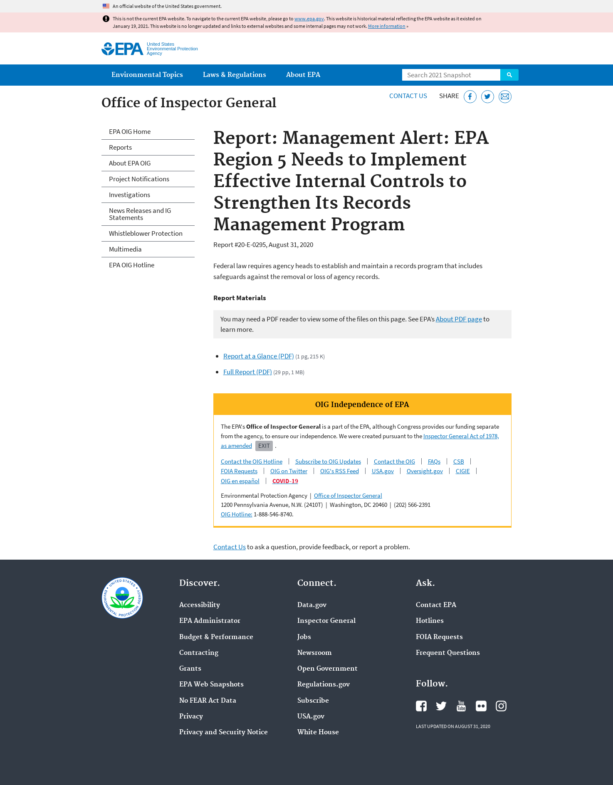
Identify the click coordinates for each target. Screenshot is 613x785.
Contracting (198, 653)
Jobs (304, 637)
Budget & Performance (216, 637)
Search (509, 75)
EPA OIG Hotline (131, 264)
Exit (264, 445)
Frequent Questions (448, 653)
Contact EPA (436, 605)
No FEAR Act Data (207, 701)
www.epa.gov (309, 18)
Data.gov (311, 605)
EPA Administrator (209, 621)
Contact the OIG (394, 461)
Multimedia (125, 249)
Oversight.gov (425, 471)
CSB (458, 461)
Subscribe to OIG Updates (328, 461)
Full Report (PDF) (247, 371)
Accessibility (199, 605)
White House (318, 732)
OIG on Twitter (288, 471)
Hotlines (430, 621)
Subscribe (313, 701)
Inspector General (326, 621)
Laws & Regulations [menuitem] (234, 75)
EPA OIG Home (130, 131)
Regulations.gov (323, 685)
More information (386, 26)
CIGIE (463, 471)
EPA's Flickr (481, 706)
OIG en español (240, 481)
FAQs (434, 461)
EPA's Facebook (421, 706)
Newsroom (314, 653)
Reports (120, 147)
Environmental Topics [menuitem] (147, 75)
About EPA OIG (130, 163)
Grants (190, 669)
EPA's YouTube (461, 706)
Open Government (327, 669)
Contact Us (408, 95)
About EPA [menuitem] (303, 75)
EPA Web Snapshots (211, 685)
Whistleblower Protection (146, 233)
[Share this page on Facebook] (470, 96)
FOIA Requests (239, 471)
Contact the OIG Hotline (251, 461)
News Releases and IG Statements (140, 214)
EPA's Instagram (501, 706)
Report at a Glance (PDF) (258, 355)
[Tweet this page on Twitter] (487, 96)
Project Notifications (139, 178)
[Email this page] (505, 96)
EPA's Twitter (441, 706)
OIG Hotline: (236, 514)
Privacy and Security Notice (223, 732)
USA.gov (383, 471)
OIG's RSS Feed (339, 471)
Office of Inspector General (348, 495)
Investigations (129, 194)
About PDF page (459, 318)
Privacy (191, 717)
